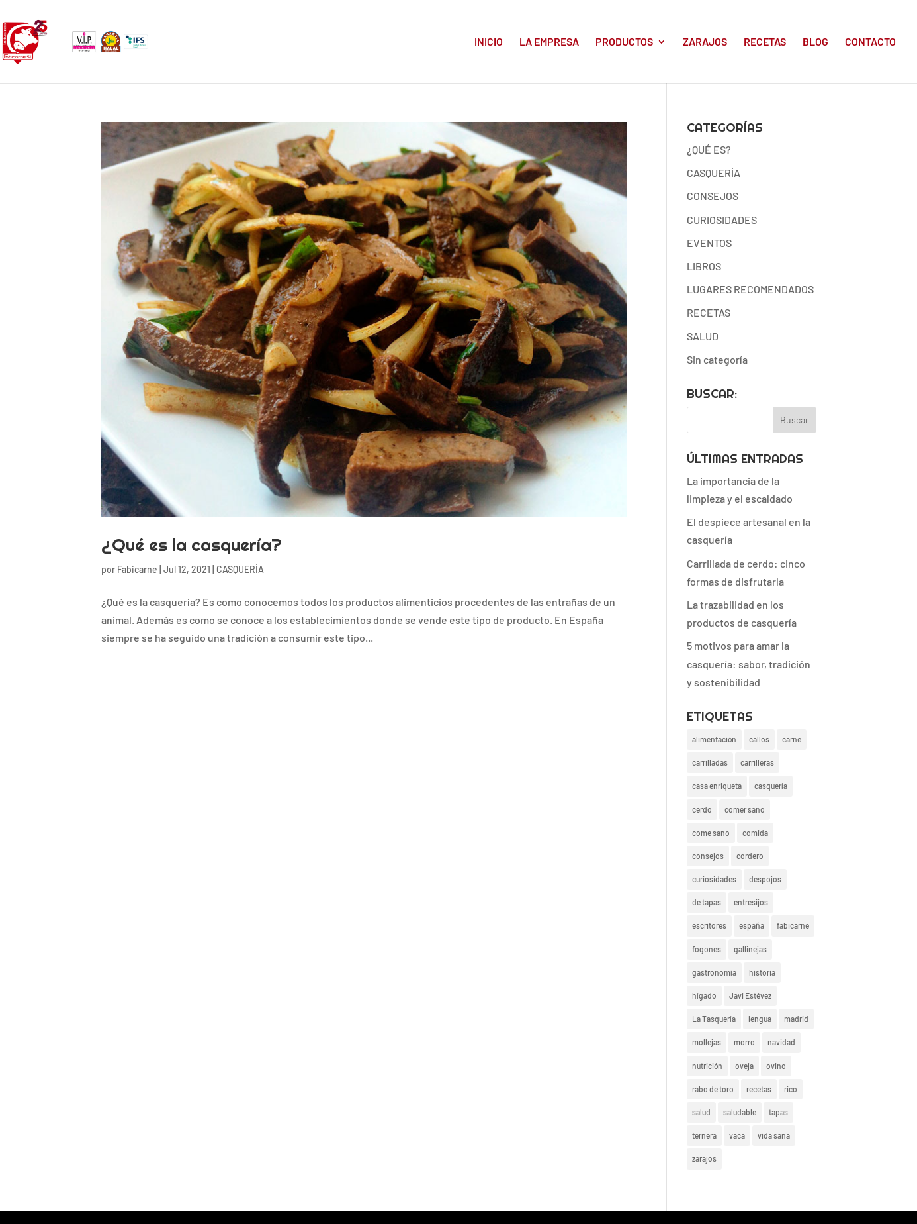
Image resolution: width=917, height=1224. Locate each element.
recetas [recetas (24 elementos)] (758, 1089)
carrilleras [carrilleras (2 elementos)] (757, 762)
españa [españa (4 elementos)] (751, 925)
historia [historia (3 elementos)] (762, 972)
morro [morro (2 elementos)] (744, 1041)
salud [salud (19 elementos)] (701, 1112)
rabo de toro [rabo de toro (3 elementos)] (713, 1089)
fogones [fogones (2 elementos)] (706, 949)
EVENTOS (709, 242)
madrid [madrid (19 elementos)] (796, 1018)
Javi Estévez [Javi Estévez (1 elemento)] (750, 995)
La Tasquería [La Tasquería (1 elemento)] (714, 1018)
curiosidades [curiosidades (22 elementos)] (714, 879)
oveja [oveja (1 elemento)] (744, 1065)
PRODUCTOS (624, 42)
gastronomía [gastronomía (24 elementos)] (714, 972)
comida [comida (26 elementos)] (755, 832)
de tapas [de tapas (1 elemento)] (706, 902)
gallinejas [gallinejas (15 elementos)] (750, 949)
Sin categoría (717, 359)
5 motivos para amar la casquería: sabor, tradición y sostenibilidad (748, 663)
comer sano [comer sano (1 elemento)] (744, 809)
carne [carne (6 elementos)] (791, 739)
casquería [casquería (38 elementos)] (770, 785)
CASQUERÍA (240, 569)
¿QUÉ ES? (709, 149)
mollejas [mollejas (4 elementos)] (706, 1041)
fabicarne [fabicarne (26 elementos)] (793, 925)
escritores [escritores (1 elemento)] (709, 925)
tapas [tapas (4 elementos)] (778, 1112)
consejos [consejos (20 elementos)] (708, 855)
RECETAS (765, 42)
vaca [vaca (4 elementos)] (737, 1135)
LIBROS (704, 266)
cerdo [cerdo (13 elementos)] (702, 809)
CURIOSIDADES (722, 219)
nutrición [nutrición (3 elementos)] (707, 1065)
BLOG (815, 42)
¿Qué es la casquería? (191, 545)
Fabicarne (137, 569)
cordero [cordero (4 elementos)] (750, 855)
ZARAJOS (705, 42)
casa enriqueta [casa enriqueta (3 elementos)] (717, 785)
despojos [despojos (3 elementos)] (765, 879)
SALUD (703, 336)
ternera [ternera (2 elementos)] (704, 1135)
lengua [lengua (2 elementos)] (759, 1018)
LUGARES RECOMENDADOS (750, 289)
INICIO (488, 42)
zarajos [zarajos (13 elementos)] (704, 1158)
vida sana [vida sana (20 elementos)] (774, 1135)
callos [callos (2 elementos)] (759, 739)
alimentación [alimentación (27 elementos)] (714, 739)
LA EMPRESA (549, 42)
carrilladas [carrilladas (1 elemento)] (710, 762)
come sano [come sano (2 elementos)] (711, 832)
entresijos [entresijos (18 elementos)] (751, 902)
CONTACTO (870, 42)
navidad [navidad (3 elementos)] (781, 1041)
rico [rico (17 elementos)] (790, 1089)
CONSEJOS (712, 195)
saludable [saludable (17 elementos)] (739, 1112)
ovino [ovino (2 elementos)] (776, 1065)
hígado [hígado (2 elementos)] (704, 995)
